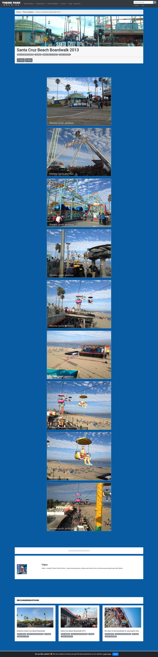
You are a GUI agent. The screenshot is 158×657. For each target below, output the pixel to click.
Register (136, 5)
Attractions (40, 4)
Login (142, 5)
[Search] (143, 2)
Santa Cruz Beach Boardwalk (25, 54)
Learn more (107, 654)
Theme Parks (29, 4)
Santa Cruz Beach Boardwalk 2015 (73, 631)
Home (18, 12)
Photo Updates (52, 4)
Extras (63, 4)
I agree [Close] (115, 654)
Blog (70, 4)
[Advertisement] (79, 70)
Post (20, 60)
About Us (77, 4)
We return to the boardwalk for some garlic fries (122, 631)
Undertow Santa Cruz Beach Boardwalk (31, 631)
